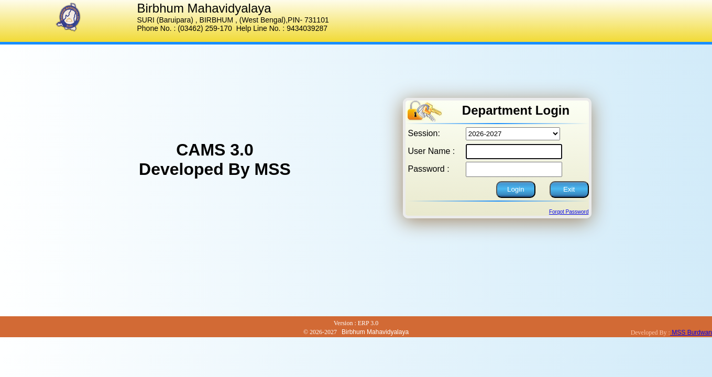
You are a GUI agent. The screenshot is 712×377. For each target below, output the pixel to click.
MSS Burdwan (691, 332)
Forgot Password (569, 212)
